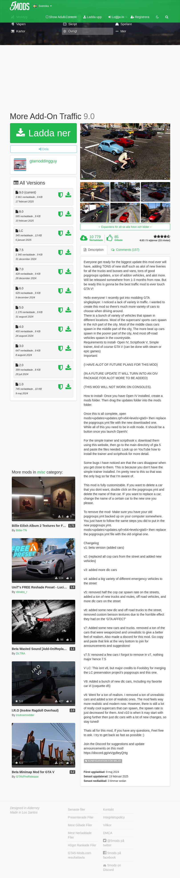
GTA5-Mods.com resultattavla (79, 855)
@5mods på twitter (113, 843)
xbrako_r (21, 592)
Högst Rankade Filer (82, 845)
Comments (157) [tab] (125, 249)
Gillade (118, 240)
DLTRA (20, 653)
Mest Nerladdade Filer (80, 835)
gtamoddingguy (43, 161)
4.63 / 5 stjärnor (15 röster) (155, 240)
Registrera (140, 17)
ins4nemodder (25, 715)
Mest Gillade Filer (80, 825)
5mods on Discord (112, 867)
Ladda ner (43, 133)
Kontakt (108, 809)
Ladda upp (92, 17)
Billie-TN (21, 530)
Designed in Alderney (25, 808)
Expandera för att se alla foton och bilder (125, 226)
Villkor (107, 825)
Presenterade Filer (80, 817)
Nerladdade (96, 240)
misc (41, 472)
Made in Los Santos (24, 812)
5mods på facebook (112, 855)
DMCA (107, 833)
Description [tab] (94, 249)
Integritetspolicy (114, 817)
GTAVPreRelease (27, 776)
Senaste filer (76, 809)
